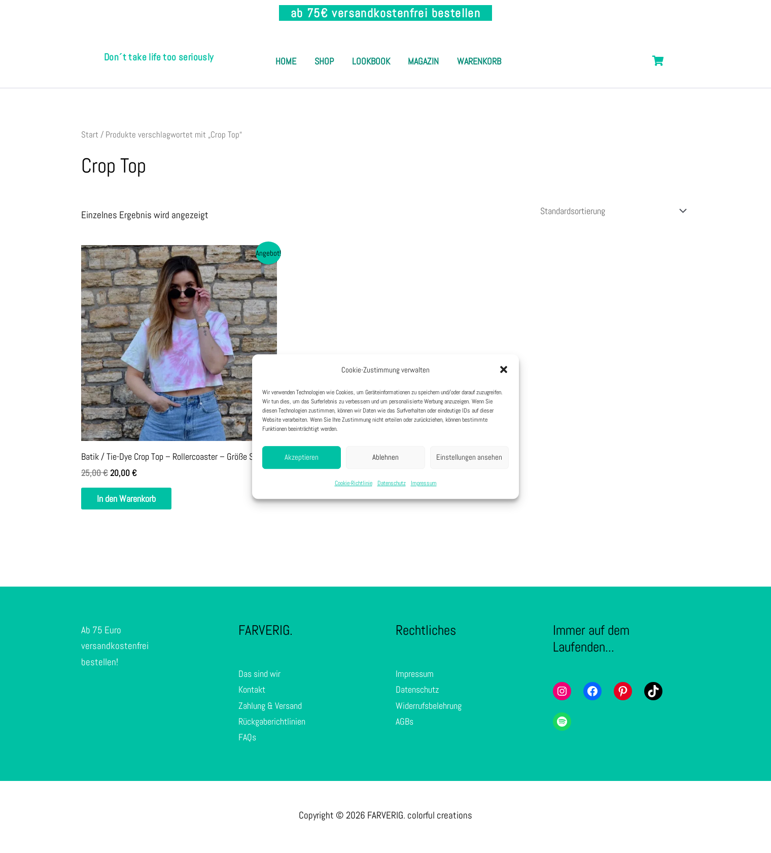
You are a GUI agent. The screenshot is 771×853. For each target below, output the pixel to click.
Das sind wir (261, 676)
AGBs (405, 724)
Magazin (465, 50)
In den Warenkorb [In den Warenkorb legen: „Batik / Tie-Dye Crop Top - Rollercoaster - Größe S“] (133, 501)
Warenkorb (388, 72)
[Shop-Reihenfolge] (604, 211)
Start (89, 134)
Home (306, 50)
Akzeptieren (302, 457)
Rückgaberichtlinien (275, 724)
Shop (351, 50)
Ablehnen (385, 457)
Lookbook (406, 50)
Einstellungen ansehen (469, 457)
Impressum (424, 483)
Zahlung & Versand (273, 708)
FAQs (247, 740)
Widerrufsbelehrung (431, 708)
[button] (504, 369)
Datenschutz (391, 483)
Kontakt (253, 693)
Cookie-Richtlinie (353, 483)
